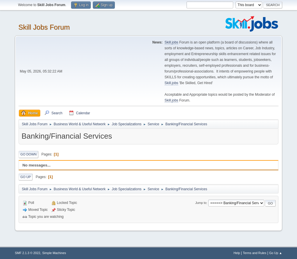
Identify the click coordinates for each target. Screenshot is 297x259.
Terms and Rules (254, 253)
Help (236, 253)
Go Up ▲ (275, 253)
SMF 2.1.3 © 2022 (27, 253)
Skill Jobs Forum (44, 27)
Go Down (28, 154)
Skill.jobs (171, 42)
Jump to (200, 203)
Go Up (25, 177)
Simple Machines (54, 253)
